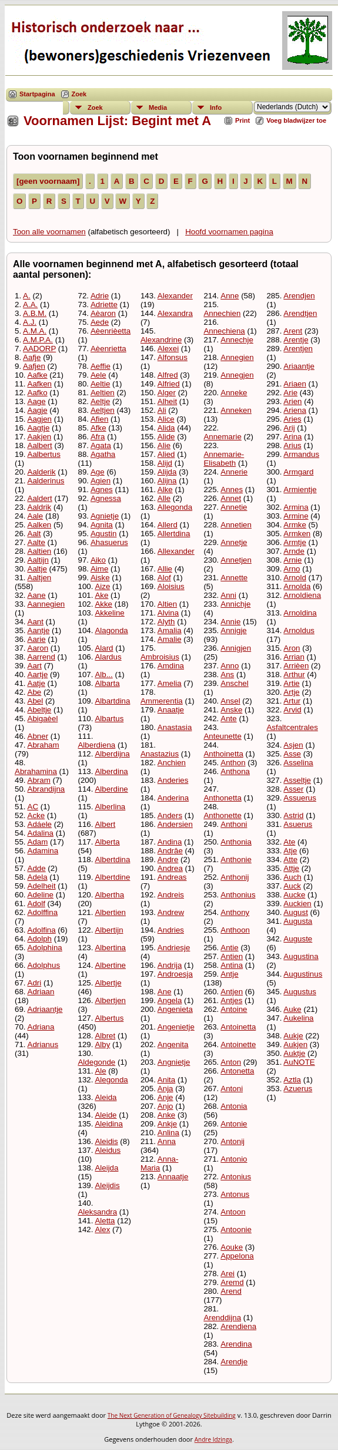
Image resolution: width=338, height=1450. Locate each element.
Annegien (236, 357)
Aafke (38, 375)
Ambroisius (159, 656)
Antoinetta (238, 1026)
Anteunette (222, 736)
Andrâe (170, 850)
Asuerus (297, 824)
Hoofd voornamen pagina (229, 231)
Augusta (297, 921)
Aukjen (295, 1044)
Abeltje (40, 709)
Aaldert (40, 498)
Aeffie (101, 366)
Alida (166, 427)
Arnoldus (298, 630)
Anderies (173, 780)
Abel (35, 701)
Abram (39, 780)
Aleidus (108, 1150)
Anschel (234, 683)
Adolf (36, 903)
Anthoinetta (223, 753)
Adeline (40, 894)
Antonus (234, 1194)
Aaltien (40, 551)
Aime (99, 568)
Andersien (175, 824)
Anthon (232, 762)
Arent (292, 331)
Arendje (233, 1361)
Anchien (172, 762)
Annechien (221, 313)
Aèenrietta (108, 348)
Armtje (294, 542)
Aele (98, 375)
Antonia (233, 1106)
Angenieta (175, 1009)
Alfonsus (173, 357)
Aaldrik (40, 507)
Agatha (103, 454)
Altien (167, 604)
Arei (227, 1273)
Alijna (167, 480)
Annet (230, 498)
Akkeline (109, 612)
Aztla (292, 1079)
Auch (292, 877)
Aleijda (106, 1167)
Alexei (168, 348)
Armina (295, 507)
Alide (166, 436)
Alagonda (111, 630)
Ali (162, 410)
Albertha (109, 894)
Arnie (292, 560)
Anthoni (233, 824)
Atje (290, 850)
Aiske (100, 577)
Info (216, 107)
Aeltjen (103, 410)
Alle (164, 498)
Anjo (165, 1106)
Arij (289, 427)
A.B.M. (34, 313)
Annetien (236, 524)
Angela (170, 1000)
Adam (38, 841)
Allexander (176, 551)
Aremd (231, 1282)
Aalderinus (46, 480)
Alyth (166, 621)
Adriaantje (45, 1009)
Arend (231, 1291)
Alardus (108, 656)
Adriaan (41, 991)
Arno (291, 568)
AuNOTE (298, 1062)
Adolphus (44, 965)
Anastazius (159, 753)
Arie (290, 392)
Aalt (34, 533)
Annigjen (235, 648)
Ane (165, 991)
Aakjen (40, 436)
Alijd (165, 463)
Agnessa (106, 498)
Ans (227, 674)
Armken (296, 533)
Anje (165, 1097)
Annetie (233, 507)
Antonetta (237, 1071)
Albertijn (109, 930)
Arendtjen (300, 313)
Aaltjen (40, 577)
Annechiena (224, 331)
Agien (101, 480)
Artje (291, 692)
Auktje (294, 1053)
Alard (104, 648)
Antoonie (236, 1229)
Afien (99, 419)
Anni (228, 595)
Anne (229, 295)
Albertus (109, 1018)
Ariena (294, 410)
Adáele (40, 824)
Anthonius (237, 894)
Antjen (231, 991)
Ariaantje (298, 366)
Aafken (40, 383)
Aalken (40, 524)
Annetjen (236, 560)
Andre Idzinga (213, 1439)
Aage (37, 401)
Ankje (167, 1123)
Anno (229, 665)
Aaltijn (38, 560)
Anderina (173, 797)
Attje (291, 868)
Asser (293, 789)
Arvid (292, 709)
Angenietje (176, 1026)
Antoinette (238, 1044)
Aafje (32, 357)
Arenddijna (222, 1317)
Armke (294, 524)
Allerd (168, 524)
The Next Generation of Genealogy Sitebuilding (172, 1415)
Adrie (100, 295)
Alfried (169, 383)
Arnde (293, 551)
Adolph (40, 938)
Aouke (231, 1247)
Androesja (175, 974)
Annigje (233, 630)
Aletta (105, 1220)
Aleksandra (97, 1211)
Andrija (170, 965)
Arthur (293, 674)
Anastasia (175, 727)
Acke (36, 815)
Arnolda (296, 586)
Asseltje (297, 780)
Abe (35, 692)
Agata (101, 445)
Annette (233, 577)
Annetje (233, 542)
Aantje (39, 630)
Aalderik (42, 471)
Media (158, 107)
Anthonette (222, 815)
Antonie (233, 1123)
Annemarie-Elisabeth (223, 458)
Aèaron (103, 313)
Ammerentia (161, 701)
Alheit (167, 401)
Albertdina (112, 859)
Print (242, 120)
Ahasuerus (109, 542)
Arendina (236, 1344)
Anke (166, 1115)
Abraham (43, 745)
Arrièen (296, 665)
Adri (35, 982)
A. (27, 295)
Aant (35, 621)
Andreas (172, 877)
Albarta (107, 683)
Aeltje (100, 401)
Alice (166, 419)
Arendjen (298, 295)
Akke (103, 604)
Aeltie (100, 383)
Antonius (235, 1176)
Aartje (38, 674)
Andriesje (174, 947)
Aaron (38, 648)
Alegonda (111, 1079)
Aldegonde (96, 1062)
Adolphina (45, 947)
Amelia (170, 683)
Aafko (38, 392)
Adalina (40, 833)
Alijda (167, 471)
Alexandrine (161, 339)
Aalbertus (44, 454)
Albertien (110, 912)
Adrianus (43, 1044)
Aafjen (34, 366)
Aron (291, 648)
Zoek (79, 93)
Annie (230, 621)
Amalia (170, 630)
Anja (165, 1088)
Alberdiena (96, 745)
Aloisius (171, 586)
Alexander (175, 295)
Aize (102, 586)
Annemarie (222, 436)
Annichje (235, 604)
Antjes (231, 1000)
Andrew (171, 912)
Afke (98, 427)
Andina (170, 841)
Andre (168, 859)
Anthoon (235, 930)
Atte (290, 859)
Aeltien (103, 392)
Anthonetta (222, 797)
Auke (292, 1009)
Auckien (297, 903)
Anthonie (236, 859)
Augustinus (302, 974)
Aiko (98, 560)
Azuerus (297, 1088)
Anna (167, 1141)
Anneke (233, 392)
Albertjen (110, 1000)
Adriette (104, 304)
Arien (292, 401)
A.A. (30, 304)
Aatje (36, 683)
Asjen (293, 745)
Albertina (110, 947)
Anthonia (236, 841)
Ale (100, 1071)
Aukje (293, 1035)
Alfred (168, 375)
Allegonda (175, 507)
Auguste (297, 938)
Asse (292, 753)
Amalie (170, 639)
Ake (101, 595)
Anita (166, 1079)
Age (98, 471)
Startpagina (37, 93)
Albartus (109, 718)
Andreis (171, 894)
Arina (292, 436)
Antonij (232, 1141)
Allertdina (174, 533)
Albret (105, 1035)
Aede (100, 322)
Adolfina (42, 930)
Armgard (298, 471)
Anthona (235, 771)
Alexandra (175, 313)
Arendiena (238, 1326)
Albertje (108, 982)
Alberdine (111, 789)
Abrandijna (46, 789)
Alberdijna (112, 753)
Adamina (43, 850)
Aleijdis (107, 1185)
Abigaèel (43, 718)
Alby (102, 1044)
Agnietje (105, 516)
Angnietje (174, 1062)
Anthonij (234, 877)
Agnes (102, 489)
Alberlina (110, 806)
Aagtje (39, 427)
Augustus (299, 991)
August (295, 912)
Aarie (37, 639)
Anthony (234, 912)
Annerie (233, 471)
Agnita (102, 524)
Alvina (168, 612)
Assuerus (299, 797)
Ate (289, 841)
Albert (105, 824)
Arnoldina (299, 612)
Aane (37, 595)
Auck (292, 886)
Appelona (236, 1255)
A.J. (29, 322)
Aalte (36, 542)
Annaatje (173, 1176)
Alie (164, 445)
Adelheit (42, 886)
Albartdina (112, 701)
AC (33, 806)
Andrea (170, 868)
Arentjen (298, 348)
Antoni (231, 1088)
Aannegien (46, 604)
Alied (166, 454)
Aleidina (108, 1123)
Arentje (295, 339)
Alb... (103, 674)
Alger (167, 392)
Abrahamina (36, 771)
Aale (35, 516)
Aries (292, 419)
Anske (231, 709)
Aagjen (40, 419)
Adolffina (43, 912)
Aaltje (37, 568)
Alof (164, 577)
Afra (98, 436)
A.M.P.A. (38, 339)
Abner (38, 736)
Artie (291, 683)
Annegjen (236, 375)
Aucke (294, 894)
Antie (229, 947)
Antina (231, 965)
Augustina (300, 956)
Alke (165, 489)
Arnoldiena (302, 595)
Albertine (110, 965)
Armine (295, 516)
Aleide (105, 1115)
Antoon (232, 1211)
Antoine (233, 1009)
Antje (229, 974)
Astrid (293, 815)
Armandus (301, 454)
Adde (37, 868)
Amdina (171, 665)
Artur (291, 701)
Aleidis (106, 1141)
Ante (228, 718)
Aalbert (40, 445)
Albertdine (112, 877)
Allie (165, 568)
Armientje (299, 489)
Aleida (105, 1097)
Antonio (233, 1159)
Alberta (107, 841)
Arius (292, 445)
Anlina (168, 1132)
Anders (170, 815)
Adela (38, 877)
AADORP (39, 348)
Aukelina (298, 1018)
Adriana (41, 1026)
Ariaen (294, 383)
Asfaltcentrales (291, 727)
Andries (171, 930)
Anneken (236, 410)
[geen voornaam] (47, 181)
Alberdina (111, 771)
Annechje (236, 339)
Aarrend (41, 656)
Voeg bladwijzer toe (296, 120)
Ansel (230, 701)
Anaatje (171, 709)
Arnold (294, 577)
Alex (102, 1229)
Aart (35, 665)
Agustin (103, 533)
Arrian (293, 656)
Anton (230, 1062)
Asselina (298, 762)
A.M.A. (34, 331)
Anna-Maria (159, 1163)
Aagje (38, 410)
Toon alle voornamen (49, 231)
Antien (231, 956)
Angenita (173, 1044)
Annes (231, 489)
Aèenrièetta (110, 331)
